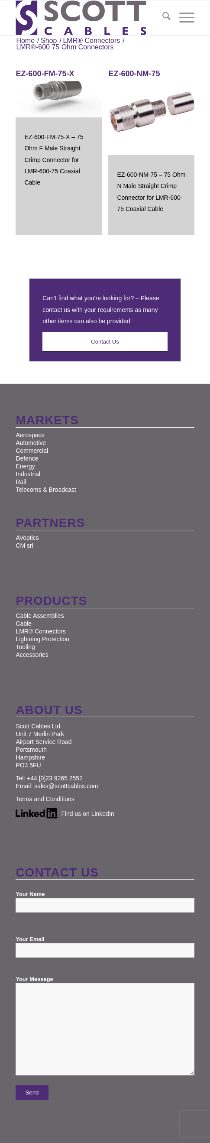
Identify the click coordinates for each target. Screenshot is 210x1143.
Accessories (32, 654)
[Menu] (182, 17)
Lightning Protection (42, 639)
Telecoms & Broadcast (46, 489)
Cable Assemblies (40, 615)
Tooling (25, 646)
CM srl (24, 545)
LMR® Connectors (40, 631)
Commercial (32, 450)
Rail (21, 481)
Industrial (28, 474)
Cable (24, 623)
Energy (25, 466)
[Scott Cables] (87, 17)
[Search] (162, 17)
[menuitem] (162, 17)
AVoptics (27, 537)
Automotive (31, 442)
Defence (27, 458)
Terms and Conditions (45, 799)
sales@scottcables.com (66, 786)
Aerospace (30, 435)
